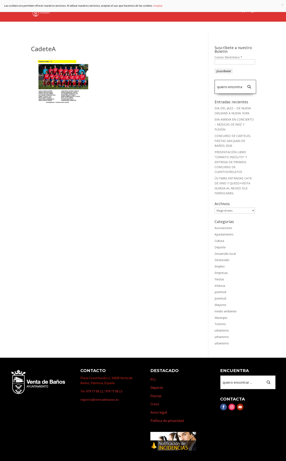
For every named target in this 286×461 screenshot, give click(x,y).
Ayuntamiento (112, 11)
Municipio (141, 11)
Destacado (222, 260)
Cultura (219, 241)
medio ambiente (226, 311)
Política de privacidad (167, 420)
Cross (154, 404)
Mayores (220, 305)
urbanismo (222, 330)
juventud (220, 292)
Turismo (164, 11)
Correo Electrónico (228, 57)
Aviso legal (158, 412)
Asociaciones (223, 228)
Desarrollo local (225, 254)
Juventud (220, 298)
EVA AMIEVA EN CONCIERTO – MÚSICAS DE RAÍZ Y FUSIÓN (234, 124)
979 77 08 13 (114, 391)
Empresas (186, 11)
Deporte (220, 247)
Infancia (220, 286)
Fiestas (219, 279)
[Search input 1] (229, 87)
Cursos (208, 11)
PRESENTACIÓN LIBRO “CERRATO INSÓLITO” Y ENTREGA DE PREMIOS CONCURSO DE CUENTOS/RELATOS (231, 162)
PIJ (153, 379)
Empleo (220, 266)
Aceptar (158, 5)
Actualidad (228, 11)
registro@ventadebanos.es (99, 399)
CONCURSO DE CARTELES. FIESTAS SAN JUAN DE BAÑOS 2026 (233, 141)
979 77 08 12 (94, 391)
